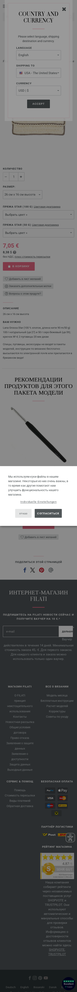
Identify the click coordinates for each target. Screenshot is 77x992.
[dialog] (38, 496)
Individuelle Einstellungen (38, 501)
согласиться (48, 513)
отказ (23, 513)
